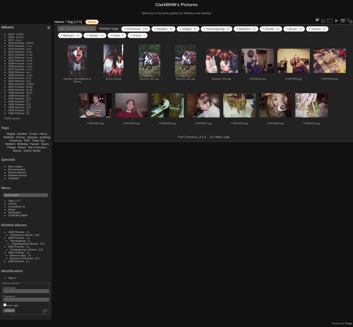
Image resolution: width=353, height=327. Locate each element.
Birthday (22, 144)
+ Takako (95, 35)
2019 (11, 34)
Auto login (11, 305)
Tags (11, 200)
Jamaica (32, 137)
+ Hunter (271, 29)
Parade (34, 144)
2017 (11, 39)
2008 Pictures (16, 66)
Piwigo (348, 323)
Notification (14, 212)
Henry (43, 133)
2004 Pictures (16, 78)
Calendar (13, 178)
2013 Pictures (16, 51)
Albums (7, 27)
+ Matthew (246, 29)
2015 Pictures (16, 45)
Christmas (15, 140)
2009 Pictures (16, 63)
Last (226, 137)
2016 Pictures (16, 42)
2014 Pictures (16, 48)
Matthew (8, 137)
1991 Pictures (16, 113)
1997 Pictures (16, 98)
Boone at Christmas (21, 258)
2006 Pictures (16, 72)
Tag (70, 22)
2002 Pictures (16, 83)
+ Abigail (188, 29)
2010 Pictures (16, 60)
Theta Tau (38, 140)
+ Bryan (294, 29)
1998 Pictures (16, 95)
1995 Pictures (16, 104)
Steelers (10, 144)
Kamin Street (32, 150)
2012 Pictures (16, 54)
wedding (44, 137)
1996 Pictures (16, 101)
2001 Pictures (16, 86)
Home (59, 22)
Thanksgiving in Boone (24, 243)
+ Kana (116, 35)
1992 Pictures (16, 110)
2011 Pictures (16, 57)
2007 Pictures (16, 69)
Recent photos (16, 169)
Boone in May (18, 255)
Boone (17, 150)
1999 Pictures (16, 92)
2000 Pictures (16, 89)
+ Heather (163, 29)
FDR (27, 140)
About (11, 209)
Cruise (33, 133)
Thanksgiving (17, 240)
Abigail (11, 133)
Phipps (11, 147)
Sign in (12, 277)
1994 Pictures (16, 107)
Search (12, 203)
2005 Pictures (16, 75)
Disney (20, 137)
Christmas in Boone (21, 234)
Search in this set (80, 28)
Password (9, 296)
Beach (22, 147)
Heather (22, 133)
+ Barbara (70, 35)
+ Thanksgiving (217, 29)
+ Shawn (317, 29)
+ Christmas (135, 29)
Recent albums (17, 172)
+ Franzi (137, 35)
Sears (45, 144)
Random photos (17, 175)
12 (211, 137)
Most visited (15, 166)
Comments (14, 206)
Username (9, 287)
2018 (11, 37)
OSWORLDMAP (18, 215)
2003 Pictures (16, 80)
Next (218, 137)
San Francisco (37, 147)
